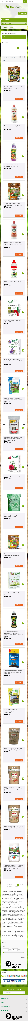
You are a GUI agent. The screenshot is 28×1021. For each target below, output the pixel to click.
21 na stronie (6, 60)
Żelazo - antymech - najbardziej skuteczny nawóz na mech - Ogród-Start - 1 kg (13, 399)
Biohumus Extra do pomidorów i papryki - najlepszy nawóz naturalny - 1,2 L (13, 244)
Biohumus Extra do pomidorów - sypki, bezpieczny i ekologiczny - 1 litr (13, 789)
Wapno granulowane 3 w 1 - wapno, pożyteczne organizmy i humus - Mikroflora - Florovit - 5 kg (13, 866)
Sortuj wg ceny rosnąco (9, 58)
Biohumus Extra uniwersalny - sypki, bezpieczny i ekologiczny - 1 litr (14, 826)
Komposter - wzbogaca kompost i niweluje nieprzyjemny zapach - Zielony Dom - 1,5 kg (13, 438)
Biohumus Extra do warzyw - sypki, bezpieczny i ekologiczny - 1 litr (13, 749)
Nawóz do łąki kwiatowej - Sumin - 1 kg (13, 593)
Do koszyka (19, 99)
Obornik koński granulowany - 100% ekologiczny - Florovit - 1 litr (14, 87)
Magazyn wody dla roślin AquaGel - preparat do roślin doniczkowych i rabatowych (13, 672)
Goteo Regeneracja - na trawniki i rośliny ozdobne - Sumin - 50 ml (13, 321)
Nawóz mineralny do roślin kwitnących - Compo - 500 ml (11, 165)
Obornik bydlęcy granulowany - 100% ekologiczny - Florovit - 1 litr (13, 204)
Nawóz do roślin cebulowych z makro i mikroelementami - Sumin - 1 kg (13, 360)
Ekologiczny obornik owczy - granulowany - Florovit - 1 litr (11, 554)
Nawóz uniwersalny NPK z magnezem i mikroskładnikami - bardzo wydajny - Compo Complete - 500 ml (13, 634)
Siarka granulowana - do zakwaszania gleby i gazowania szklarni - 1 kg (12, 711)
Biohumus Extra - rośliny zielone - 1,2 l (13, 282)
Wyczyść (23, 957)
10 (22, 48)
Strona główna (5, 27)
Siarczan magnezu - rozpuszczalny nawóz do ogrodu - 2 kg (13, 515)
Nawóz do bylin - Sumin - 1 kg (12, 476)
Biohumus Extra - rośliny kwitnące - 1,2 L (13, 126)
